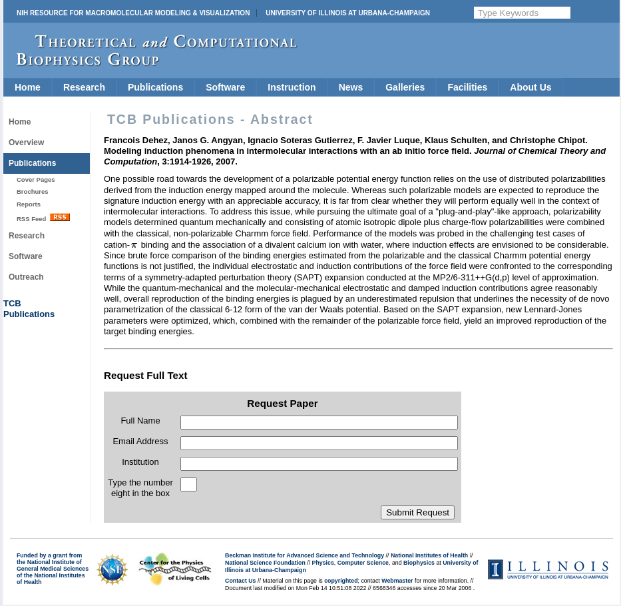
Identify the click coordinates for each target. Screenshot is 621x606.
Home (28, 87)
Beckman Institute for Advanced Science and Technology (304, 555)
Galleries (405, 87)
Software (225, 87)
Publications (155, 87)
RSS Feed (43, 217)
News (351, 87)
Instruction (291, 87)
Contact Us (240, 580)
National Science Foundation (265, 562)
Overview (26, 142)
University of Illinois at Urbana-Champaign (348, 13)
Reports (29, 204)
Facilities (467, 87)
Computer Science (363, 562)
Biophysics (419, 562)
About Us (530, 87)
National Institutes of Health (429, 555)
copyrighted (340, 580)
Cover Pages (36, 179)
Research (84, 87)
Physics (323, 562)
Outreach (26, 277)
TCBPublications (29, 308)
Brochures (33, 191)
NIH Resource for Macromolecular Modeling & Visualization (133, 13)
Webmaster (397, 580)
